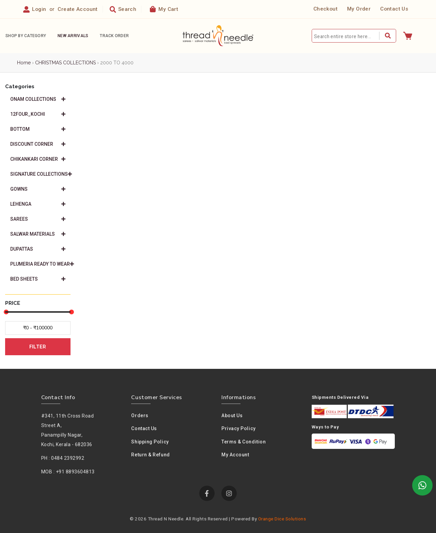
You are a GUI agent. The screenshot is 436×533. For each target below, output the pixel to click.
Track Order (114, 35)
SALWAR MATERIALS (37, 234)
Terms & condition (243, 441)
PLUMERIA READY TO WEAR (40, 264)
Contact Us (394, 9)
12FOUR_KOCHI (37, 114)
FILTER (37, 346)
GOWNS (37, 189)
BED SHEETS (37, 279)
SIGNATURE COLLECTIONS (40, 174)
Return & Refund (150, 454)
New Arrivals (73, 35)
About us (232, 415)
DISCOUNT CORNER (37, 144)
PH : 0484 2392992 (62, 458)
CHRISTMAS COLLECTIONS (65, 62)
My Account (235, 454)
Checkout (325, 9)
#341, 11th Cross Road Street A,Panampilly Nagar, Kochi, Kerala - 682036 (67, 430)
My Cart (164, 9)
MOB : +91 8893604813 (68, 471)
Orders (139, 415)
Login (39, 9)
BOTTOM (37, 129)
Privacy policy (238, 428)
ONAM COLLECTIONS (37, 99)
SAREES (37, 219)
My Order (359, 9)
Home (24, 62)
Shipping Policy (150, 441)
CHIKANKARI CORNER (37, 159)
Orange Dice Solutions (282, 518)
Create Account (77, 9)
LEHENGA (37, 204)
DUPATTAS (37, 249)
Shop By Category (25, 35)
